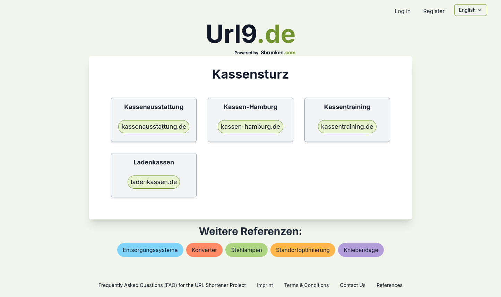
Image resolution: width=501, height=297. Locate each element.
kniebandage (361, 249)
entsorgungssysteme (150, 249)
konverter (204, 249)
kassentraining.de (347, 126)
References (390, 285)
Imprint (265, 285)
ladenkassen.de (154, 182)
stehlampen (246, 249)
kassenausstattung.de (153, 126)
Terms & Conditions (306, 285)
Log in (403, 11)
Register (433, 11)
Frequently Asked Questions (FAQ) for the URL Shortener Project (172, 285)
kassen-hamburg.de (250, 126)
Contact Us (352, 285)
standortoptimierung (303, 249)
